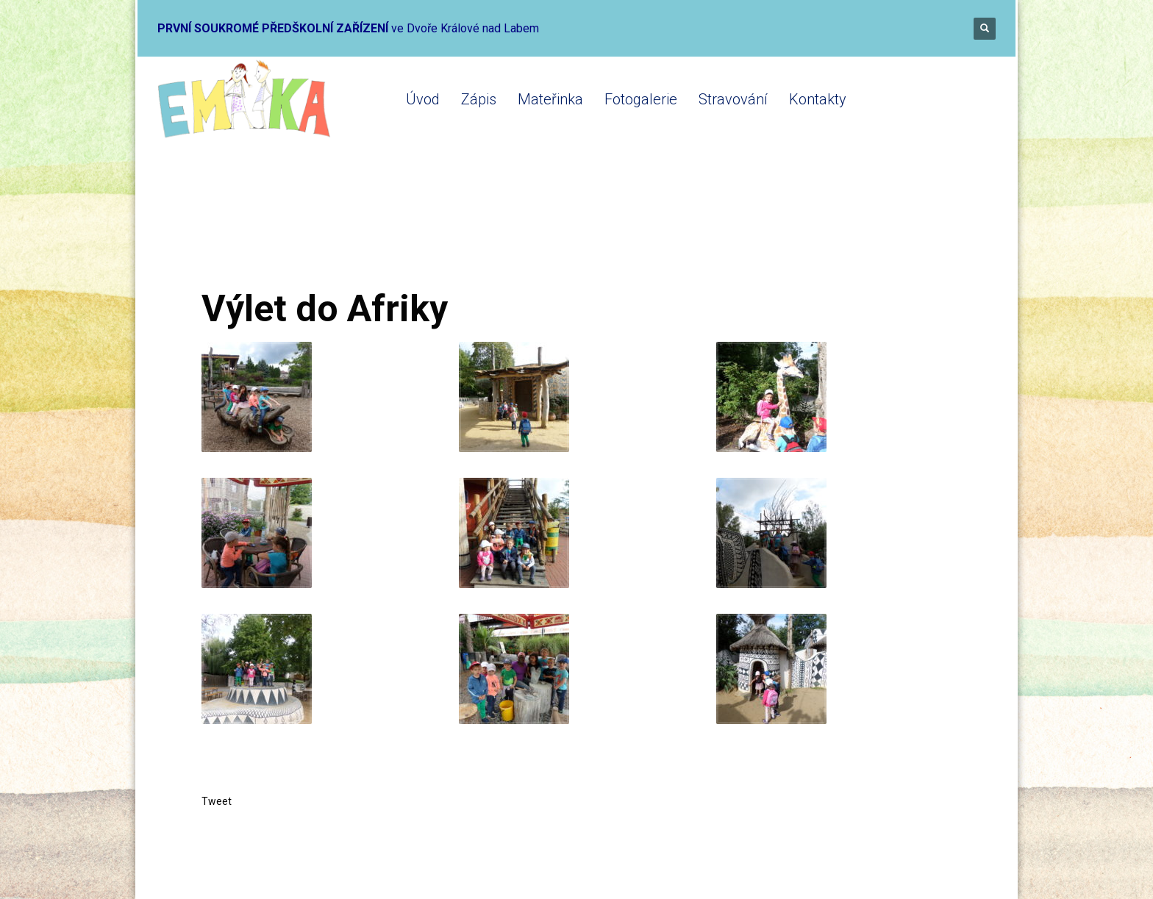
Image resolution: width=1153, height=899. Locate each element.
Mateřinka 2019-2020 (383, 230)
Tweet (216, 801)
